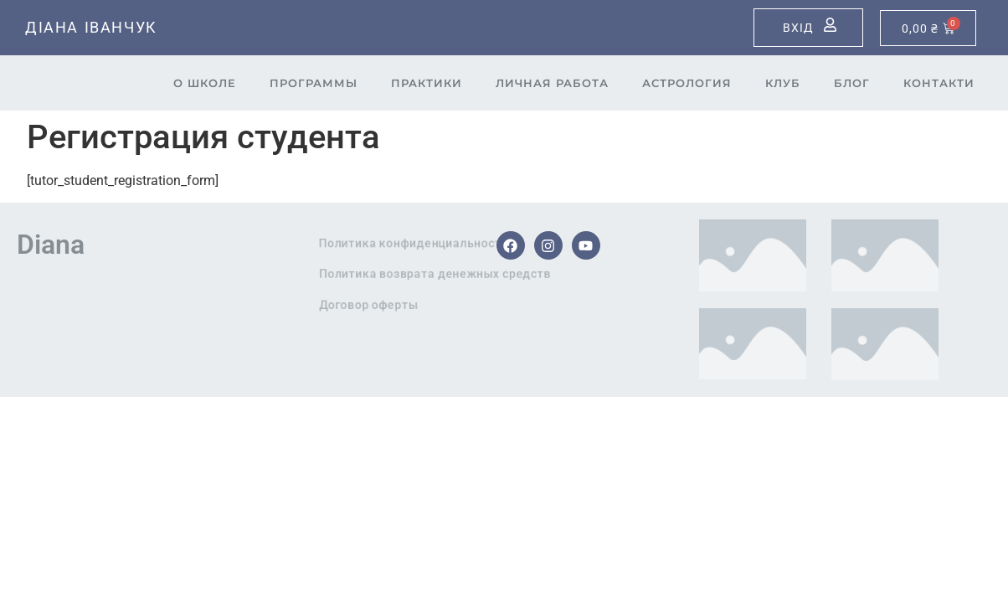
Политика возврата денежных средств (482, 274)
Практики (426, 83)
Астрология (687, 83)
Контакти (939, 83)
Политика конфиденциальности (467, 243)
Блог (852, 83)
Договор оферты (412, 305)
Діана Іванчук (91, 27)
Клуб (782, 83)
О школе (204, 83)
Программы (313, 83)
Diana (51, 244)
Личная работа (552, 83)
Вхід (798, 27)
